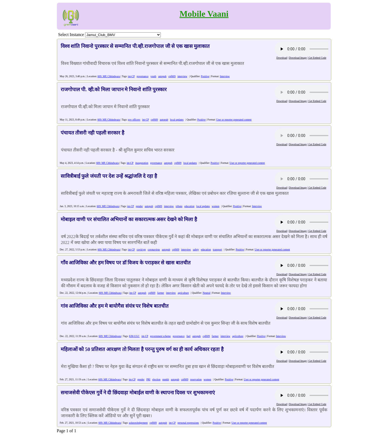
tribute (179, 206)
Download (282, 57)
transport (217, 249)
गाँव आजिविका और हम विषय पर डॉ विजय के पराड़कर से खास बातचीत (126, 262)
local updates (176, 119)
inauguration (141, 162)
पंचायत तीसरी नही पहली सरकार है (92, 133)
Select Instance (71, 34)
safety (196, 249)
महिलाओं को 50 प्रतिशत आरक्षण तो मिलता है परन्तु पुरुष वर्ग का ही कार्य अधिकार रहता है (142, 349)
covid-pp (141, 249)
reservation (196, 379)
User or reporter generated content (234, 119)
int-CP (131, 76)
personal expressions (188, 422)
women (215, 206)
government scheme (160, 336)
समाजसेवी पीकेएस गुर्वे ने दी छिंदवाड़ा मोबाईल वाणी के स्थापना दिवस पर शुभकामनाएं (138, 392)
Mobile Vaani (204, 14)
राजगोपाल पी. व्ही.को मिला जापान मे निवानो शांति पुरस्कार (114, 89)
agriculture (183, 292)
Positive (205, 76)
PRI (148, 379)
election (156, 379)
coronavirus (154, 249)
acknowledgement (138, 422)
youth (153, 76)
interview (182, 76)
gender (139, 206)
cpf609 (172, 76)
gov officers (134, 119)
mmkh (165, 379)
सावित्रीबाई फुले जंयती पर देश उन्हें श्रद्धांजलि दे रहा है (109, 176)
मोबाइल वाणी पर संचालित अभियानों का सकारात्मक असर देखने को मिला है (129, 219)
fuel (189, 336)
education (189, 206)
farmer (160, 292)
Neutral (206, 292)
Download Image (298, 57)
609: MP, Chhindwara (108, 76)
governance (142, 76)
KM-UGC (134, 336)
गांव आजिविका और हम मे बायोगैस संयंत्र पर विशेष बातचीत (115, 306)
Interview (225, 76)
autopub (162, 76)
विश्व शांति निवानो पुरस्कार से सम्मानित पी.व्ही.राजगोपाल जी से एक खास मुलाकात (135, 46)
